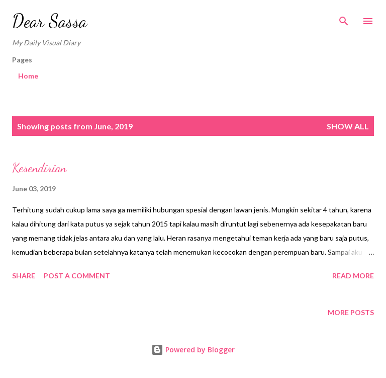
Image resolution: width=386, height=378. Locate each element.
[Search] (344, 18)
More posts (351, 312)
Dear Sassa (49, 21)
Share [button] (23, 275)
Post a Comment (77, 275)
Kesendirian (39, 168)
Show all (348, 126)
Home (28, 75)
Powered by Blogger (193, 349)
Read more (353, 275)
